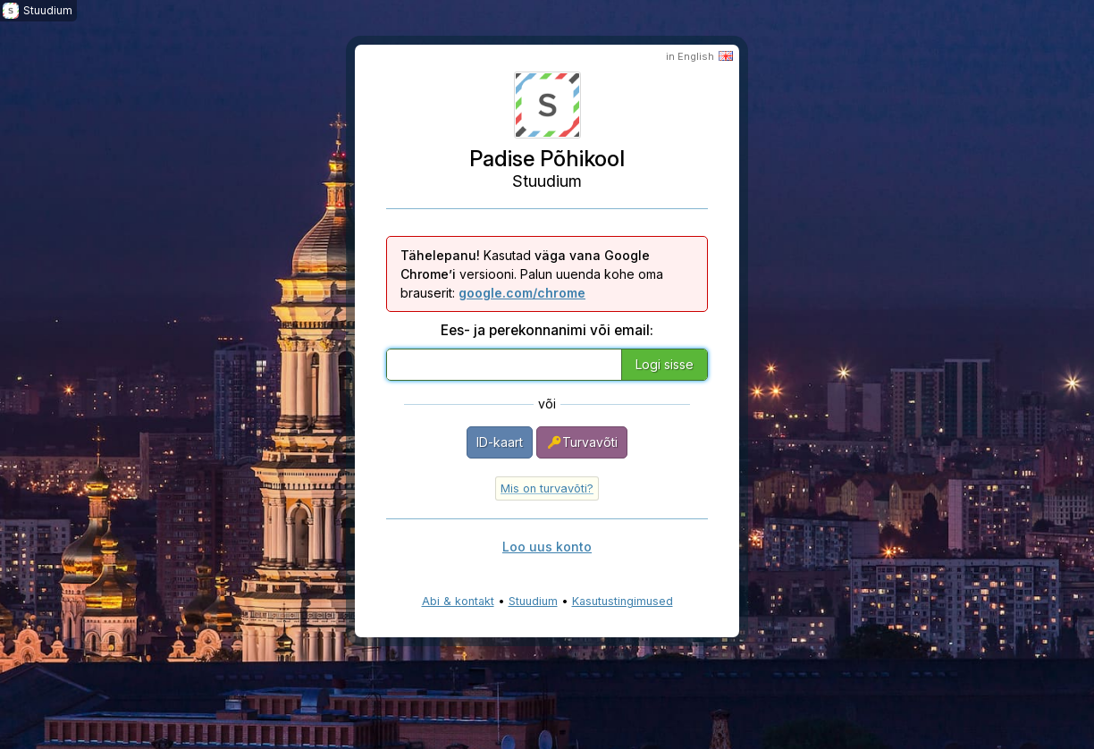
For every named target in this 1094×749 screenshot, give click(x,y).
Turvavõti (582, 442)
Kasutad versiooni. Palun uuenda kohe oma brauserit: (531, 274)
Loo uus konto (547, 546)
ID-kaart (499, 442)
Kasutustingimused (622, 601)
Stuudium (533, 601)
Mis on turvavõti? (547, 488)
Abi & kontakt (458, 601)
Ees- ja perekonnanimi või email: (547, 330)
